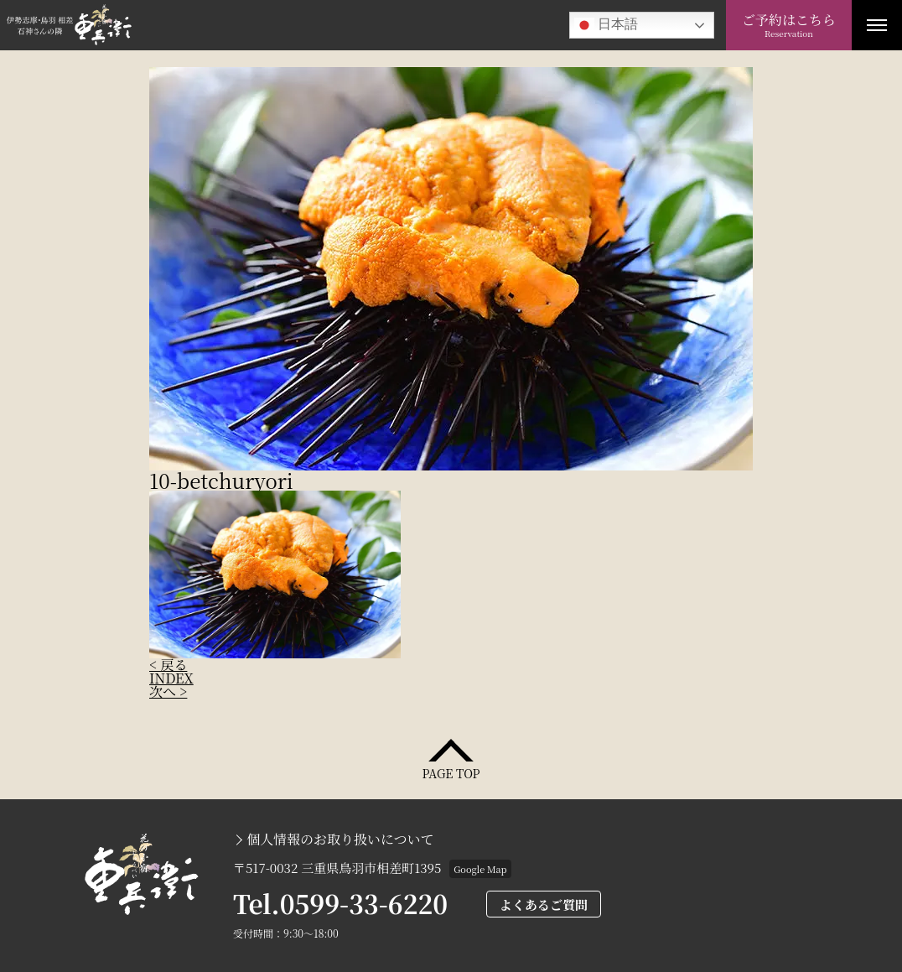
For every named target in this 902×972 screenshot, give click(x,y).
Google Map (480, 869)
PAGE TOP (451, 772)
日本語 (606, 25)
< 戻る (168, 664)
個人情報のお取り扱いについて (340, 839)
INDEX (171, 678)
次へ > (168, 691)
